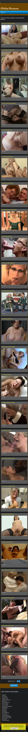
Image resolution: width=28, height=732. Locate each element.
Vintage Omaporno (5, 720)
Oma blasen (4, 710)
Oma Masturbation (5, 715)
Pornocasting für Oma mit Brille (8, 50)
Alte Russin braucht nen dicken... (8, 290)
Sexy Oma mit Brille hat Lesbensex (9, 103)
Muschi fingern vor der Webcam (8, 76)
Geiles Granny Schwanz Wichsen (8, 486)
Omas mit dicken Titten (6, 717)
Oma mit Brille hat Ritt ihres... (7, 156)
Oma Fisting (4, 711)
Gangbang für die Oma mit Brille (8, 402)
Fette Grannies (5, 703)
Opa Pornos (4, 718)
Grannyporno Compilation (7, 706)
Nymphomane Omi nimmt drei (8, 625)
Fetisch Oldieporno (5, 702)
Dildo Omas (4, 701)
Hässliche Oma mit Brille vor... (8, 541)
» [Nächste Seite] (19, 681)
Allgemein (4, 695)
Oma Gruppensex (5, 712)
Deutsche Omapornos (6, 700)
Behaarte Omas (5, 698)
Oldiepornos (4, 708)
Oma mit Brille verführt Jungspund (8, 569)
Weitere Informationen (19, 726)
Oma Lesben (4, 713)
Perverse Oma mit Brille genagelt (8, 346)
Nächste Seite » (14, 685)
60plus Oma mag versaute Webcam (9, 209)
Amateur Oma (5, 697)
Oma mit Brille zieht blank (7, 318)
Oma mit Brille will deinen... (7, 129)
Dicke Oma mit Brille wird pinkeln (8, 23)
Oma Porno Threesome (6, 716)
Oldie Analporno (5, 707)
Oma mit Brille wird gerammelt (8, 514)
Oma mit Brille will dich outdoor (8, 597)
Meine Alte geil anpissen (6, 374)
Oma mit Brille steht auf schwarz (8, 458)
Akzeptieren (14, 728)
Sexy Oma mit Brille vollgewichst (8, 263)
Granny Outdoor (5, 705)
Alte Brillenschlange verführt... (8, 183)
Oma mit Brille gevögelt (6, 430)
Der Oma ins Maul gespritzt (7, 653)
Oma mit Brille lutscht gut (7, 236)
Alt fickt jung (4, 696)
